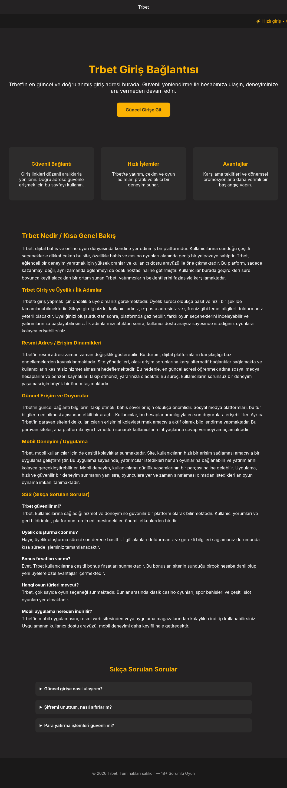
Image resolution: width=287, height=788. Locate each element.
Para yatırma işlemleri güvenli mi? (79, 725)
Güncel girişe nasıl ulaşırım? (73, 688)
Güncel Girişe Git (143, 110)
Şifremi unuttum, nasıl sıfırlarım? (78, 707)
